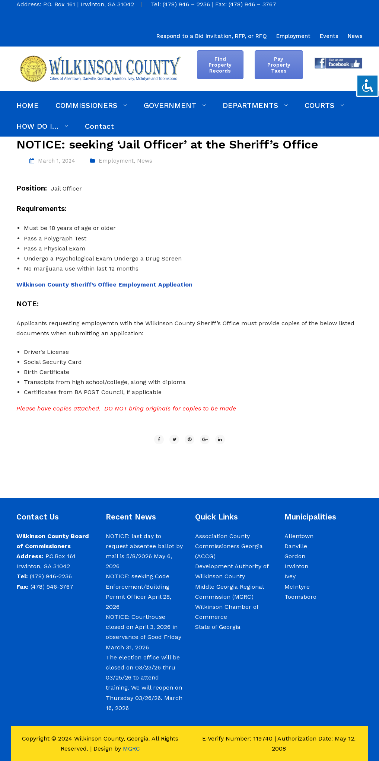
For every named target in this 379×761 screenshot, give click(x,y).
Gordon (294, 556)
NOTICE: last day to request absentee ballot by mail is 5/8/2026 (144, 546)
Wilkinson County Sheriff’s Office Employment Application (104, 284)
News (144, 160)
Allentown (298, 536)
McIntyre (297, 586)
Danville (295, 546)
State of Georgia (218, 626)
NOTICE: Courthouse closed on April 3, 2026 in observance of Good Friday (143, 626)
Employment (116, 160)
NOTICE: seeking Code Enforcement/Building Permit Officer (137, 586)
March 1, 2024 (56, 160)
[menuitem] (211, 36)
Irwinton (296, 566)
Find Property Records (220, 65)
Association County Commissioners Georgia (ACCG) (229, 546)
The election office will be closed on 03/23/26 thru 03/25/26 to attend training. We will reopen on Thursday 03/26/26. (144, 677)
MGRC (131, 748)
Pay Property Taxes (278, 65)
